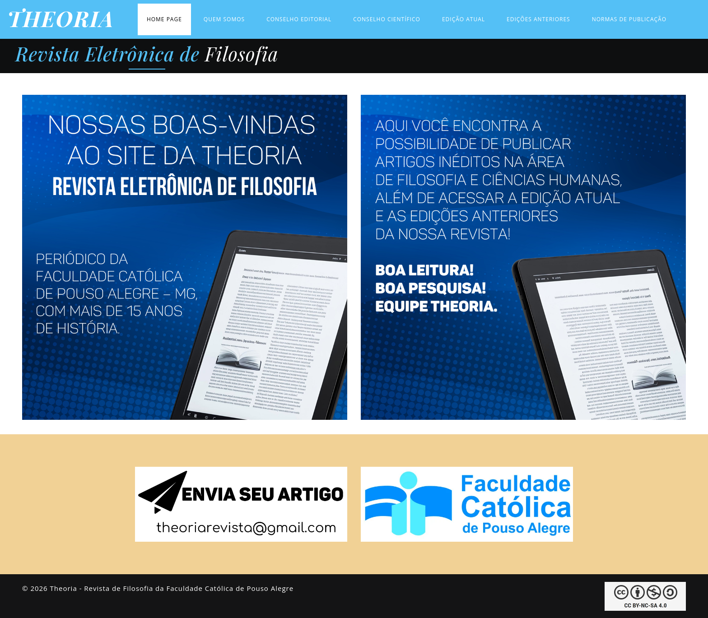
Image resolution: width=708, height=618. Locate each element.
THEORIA (60, 18)
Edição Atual (463, 19)
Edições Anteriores (538, 19)
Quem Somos (224, 19)
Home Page (164, 19)
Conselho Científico (386, 19)
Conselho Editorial (298, 19)
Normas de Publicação (629, 19)
